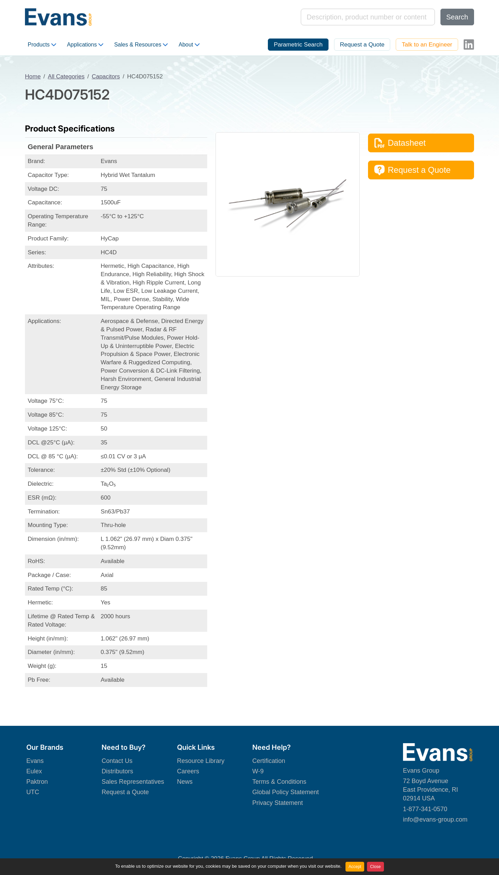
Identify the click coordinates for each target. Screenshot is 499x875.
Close (375, 866)
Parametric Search (298, 44)
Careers (188, 771)
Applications (85, 45)
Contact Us (117, 760)
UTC (32, 792)
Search (457, 17)
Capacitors (106, 76)
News (185, 781)
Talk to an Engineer (427, 44)
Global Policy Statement (285, 792)
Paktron (37, 781)
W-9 (258, 771)
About (189, 45)
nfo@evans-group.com (435, 819)
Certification (268, 760)
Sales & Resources (141, 45)
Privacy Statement (277, 802)
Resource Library (201, 760)
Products (42, 45)
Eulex (34, 771)
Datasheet (400, 142)
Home (33, 76)
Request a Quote (362, 44)
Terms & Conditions (279, 781)
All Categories (66, 76)
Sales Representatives (133, 781)
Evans (35, 760)
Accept (355, 866)
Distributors (117, 771)
